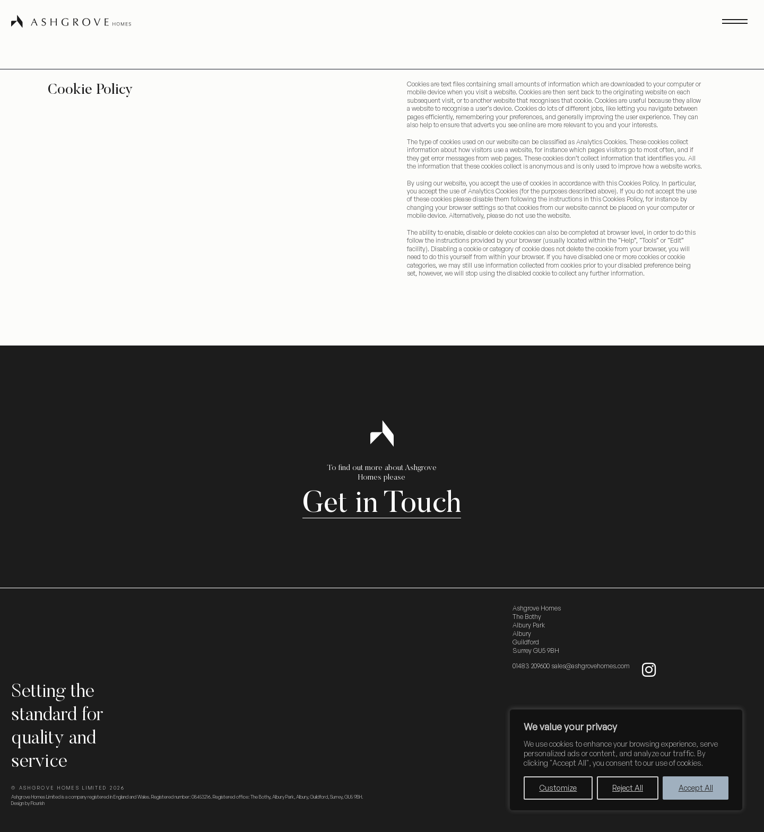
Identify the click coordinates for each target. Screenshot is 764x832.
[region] (626, 760)
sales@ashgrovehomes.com (590, 666)
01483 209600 (531, 666)
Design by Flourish (28, 803)
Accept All (696, 787)
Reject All (627, 787)
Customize (558, 787)
